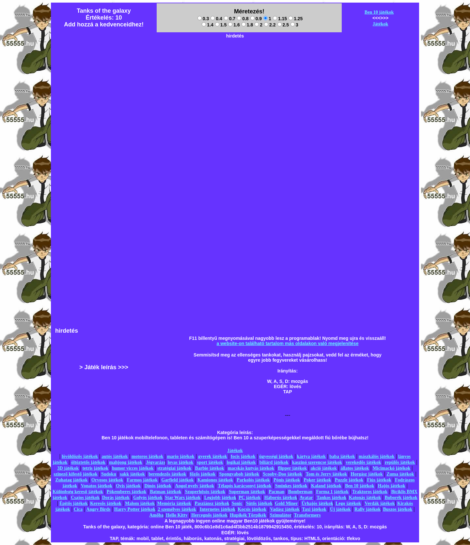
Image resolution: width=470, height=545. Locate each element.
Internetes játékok (217, 509)
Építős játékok (73, 503)
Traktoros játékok (369, 491)
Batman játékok (165, 491)
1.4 (207, 24)
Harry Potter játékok (134, 509)
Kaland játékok (326, 485)
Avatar (306, 497)
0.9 (256, 18)
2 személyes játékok (177, 509)
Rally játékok (367, 509)
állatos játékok (354, 468)
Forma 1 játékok (332, 491)
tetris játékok (95, 468)
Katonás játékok (365, 497)
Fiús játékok (379, 479)
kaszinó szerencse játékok (317, 462)
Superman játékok (247, 491)
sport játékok (210, 462)
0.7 (229, 18)
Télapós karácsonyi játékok (244, 485)
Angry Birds (98, 509)
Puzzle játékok (349, 479)
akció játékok (323, 468)
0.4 (216, 18)
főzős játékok (202, 474)
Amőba (156, 515)
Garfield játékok (177, 479)
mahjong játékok (125, 462)
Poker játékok (317, 479)
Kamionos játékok (215, 479)
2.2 (269, 24)
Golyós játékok (148, 497)
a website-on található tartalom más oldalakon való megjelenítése (288, 343)
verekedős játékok (363, 462)
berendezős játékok (167, 474)
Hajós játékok (391, 485)
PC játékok (249, 497)
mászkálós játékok (377, 456)
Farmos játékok (142, 479)
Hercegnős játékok (209, 515)
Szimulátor (280, 515)
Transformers (307, 515)
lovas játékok (180, 462)
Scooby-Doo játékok (282, 474)
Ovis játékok (128, 485)
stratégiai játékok (174, 468)
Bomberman (300, 491)
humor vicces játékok (132, 468)
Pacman (276, 491)
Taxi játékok (314, 509)
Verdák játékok (380, 503)
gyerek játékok (212, 456)
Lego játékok (348, 503)
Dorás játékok (116, 497)
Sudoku (108, 474)
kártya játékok (311, 456)
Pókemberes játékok (126, 491)
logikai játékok (241, 462)
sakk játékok (132, 474)
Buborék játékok (400, 497)
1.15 (280, 18)
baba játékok (342, 456)
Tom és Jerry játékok (326, 474)
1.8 (247, 24)
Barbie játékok (209, 468)
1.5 (221, 24)
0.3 (203, 18)
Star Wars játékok (182, 497)
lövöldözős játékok (80, 456)
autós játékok (115, 456)
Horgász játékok (367, 474)
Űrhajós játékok (317, 503)
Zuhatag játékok (71, 479)
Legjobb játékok (220, 497)
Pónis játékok (287, 479)
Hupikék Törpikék (248, 515)
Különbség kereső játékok (78, 491)
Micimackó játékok (391, 468)
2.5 (283, 24)
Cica (78, 509)
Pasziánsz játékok (212, 503)
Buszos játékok (397, 509)
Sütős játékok (259, 503)
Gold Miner (286, 503)
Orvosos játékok (107, 479)
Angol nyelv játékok (194, 485)
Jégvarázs (155, 462)
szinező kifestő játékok (76, 474)
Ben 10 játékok (379, 12)
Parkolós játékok (253, 479)
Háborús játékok (280, 497)
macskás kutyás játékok (251, 468)
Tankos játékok (332, 497)
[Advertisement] (235, 55)
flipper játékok (292, 468)
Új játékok (340, 509)
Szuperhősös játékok (205, 491)
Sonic (237, 503)
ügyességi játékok (276, 456)
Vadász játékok (285, 509)
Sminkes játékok (291, 485)
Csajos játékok (85, 497)
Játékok (380, 24)
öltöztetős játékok (88, 462)
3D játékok (68, 468)
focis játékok (243, 456)
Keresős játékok (105, 503)
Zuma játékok (400, 474)
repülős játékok (400, 462)
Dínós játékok (157, 485)
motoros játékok (147, 456)
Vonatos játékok (96, 485)
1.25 (296, 18)
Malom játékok (140, 503)
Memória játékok (174, 503)
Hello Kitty (177, 515)
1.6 (234, 24)
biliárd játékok (274, 462)
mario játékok (180, 456)
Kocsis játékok (252, 509)
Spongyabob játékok (239, 474)
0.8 (242, 18)
